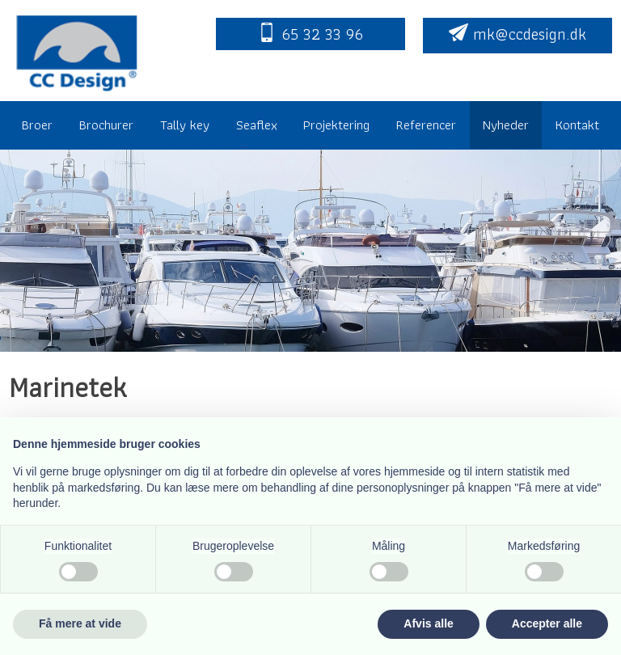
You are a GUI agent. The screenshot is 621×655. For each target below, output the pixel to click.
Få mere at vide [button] (80, 623)
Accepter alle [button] (547, 623)
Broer (37, 124)
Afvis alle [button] (428, 623)
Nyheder (506, 124)
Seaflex (256, 124)
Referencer (426, 124)
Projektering (336, 124)
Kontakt (577, 124)
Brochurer (106, 124)
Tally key (184, 124)
